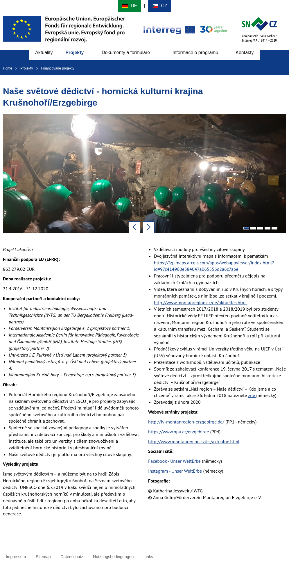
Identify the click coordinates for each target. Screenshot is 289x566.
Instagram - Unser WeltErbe (175, 471)
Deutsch (129, 6)
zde (252, 395)
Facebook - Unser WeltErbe (175, 461)
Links (148, 556)
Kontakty (245, 52)
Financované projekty (57, 68)
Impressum (16, 556)
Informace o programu (195, 52)
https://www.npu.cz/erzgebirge (179, 432)
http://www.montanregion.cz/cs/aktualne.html (193, 441)
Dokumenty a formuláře (126, 52)
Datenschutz (71, 556)
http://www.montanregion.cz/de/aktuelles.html (200, 302)
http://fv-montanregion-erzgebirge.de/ (186, 422)
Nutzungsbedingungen (113, 556)
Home (7, 68)
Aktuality (44, 52)
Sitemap (43, 556)
